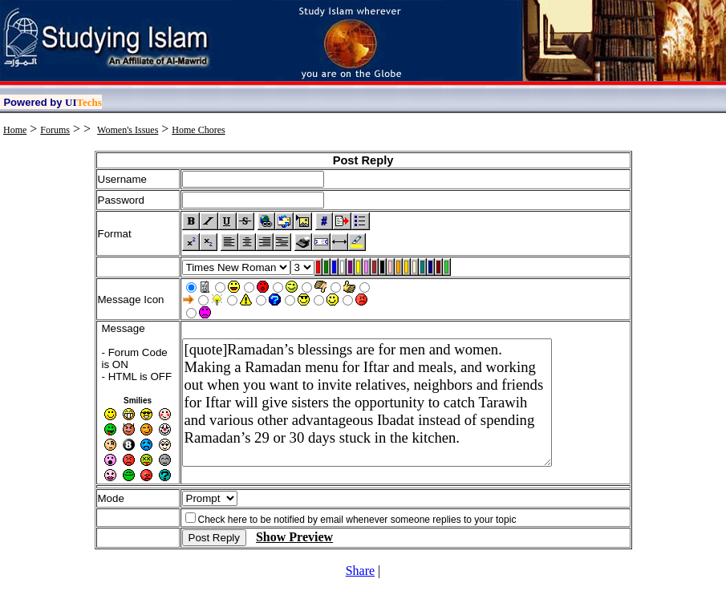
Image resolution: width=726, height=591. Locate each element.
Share (360, 570)
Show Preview (294, 537)
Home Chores (198, 130)
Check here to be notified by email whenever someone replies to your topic (357, 519)
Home (14, 130)
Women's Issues (127, 130)
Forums (55, 130)
